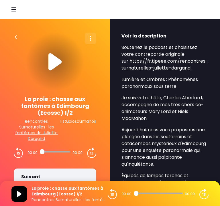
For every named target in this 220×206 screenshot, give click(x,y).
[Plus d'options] (90, 38)
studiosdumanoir (79, 121)
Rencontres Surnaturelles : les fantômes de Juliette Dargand (36, 129)
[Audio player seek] (55, 151)
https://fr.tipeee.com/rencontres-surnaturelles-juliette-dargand (164, 64)
